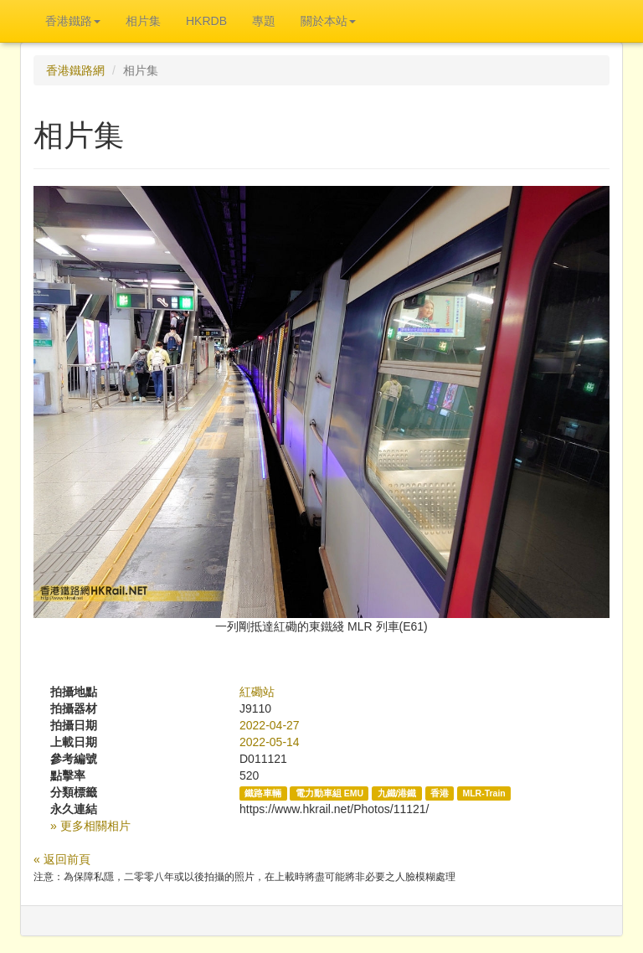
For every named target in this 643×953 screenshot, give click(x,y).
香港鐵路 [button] (72, 21)
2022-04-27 (269, 725)
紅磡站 (257, 691)
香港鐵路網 (75, 70)
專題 (263, 21)
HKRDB (206, 21)
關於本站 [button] (328, 21)
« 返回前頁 (61, 859)
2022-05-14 (269, 742)
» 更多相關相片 (90, 825)
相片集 (143, 21)
